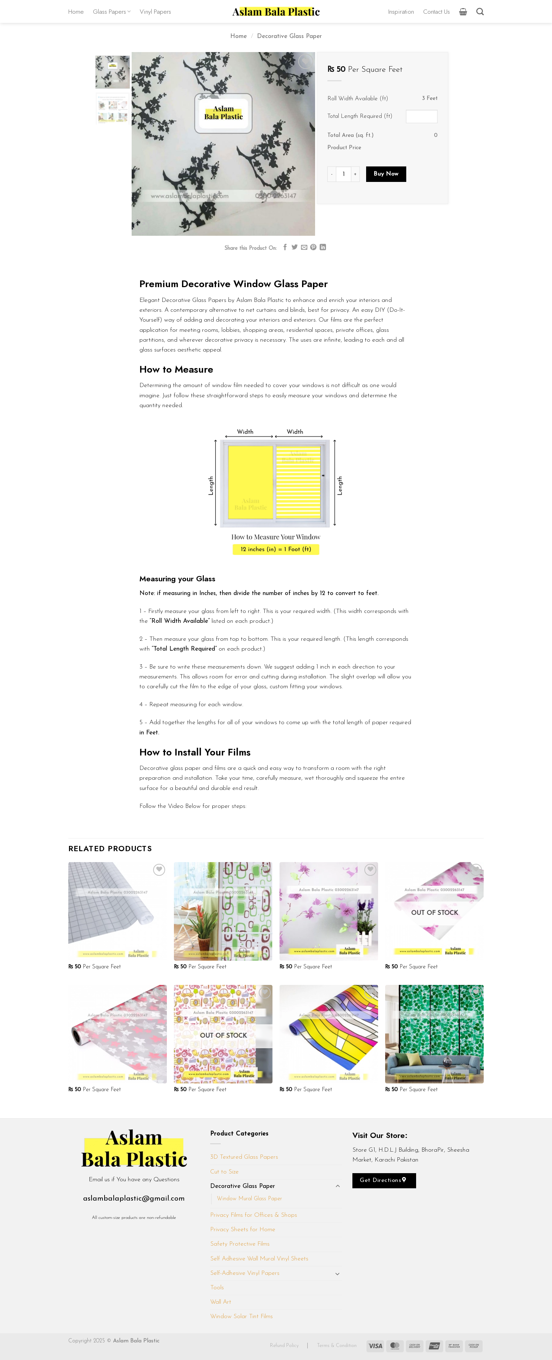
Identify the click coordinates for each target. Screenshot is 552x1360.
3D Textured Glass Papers (244, 1157)
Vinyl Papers (155, 11)
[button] (463, 11)
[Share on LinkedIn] (323, 247)
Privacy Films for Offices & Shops (253, 1215)
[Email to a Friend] (304, 247)
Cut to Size (224, 1172)
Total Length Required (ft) (360, 116)
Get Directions (383, 1180)
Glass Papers (112, 11)
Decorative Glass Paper (289, 36)
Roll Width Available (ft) (357, 99)
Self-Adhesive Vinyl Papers (245, 1273)
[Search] (480, 11)
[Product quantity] (343, 174)
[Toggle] (337, 1186)
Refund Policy (285, 1345)
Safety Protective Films (240, 1244)
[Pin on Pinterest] (313, 247)
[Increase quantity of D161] (355, 174)
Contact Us (436, 11)
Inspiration (401, 11)
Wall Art (220, 1302)
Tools (217, 1288)
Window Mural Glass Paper (249, 1199)
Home (76, 11)
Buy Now (386, 174)
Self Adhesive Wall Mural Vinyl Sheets (259, 1259)
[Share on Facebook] (285, 247)
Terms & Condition (337, 1345)
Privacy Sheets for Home (242, 1230)
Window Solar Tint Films (241, 1317)
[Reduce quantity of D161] (331, 174)
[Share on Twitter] (294, 247)
